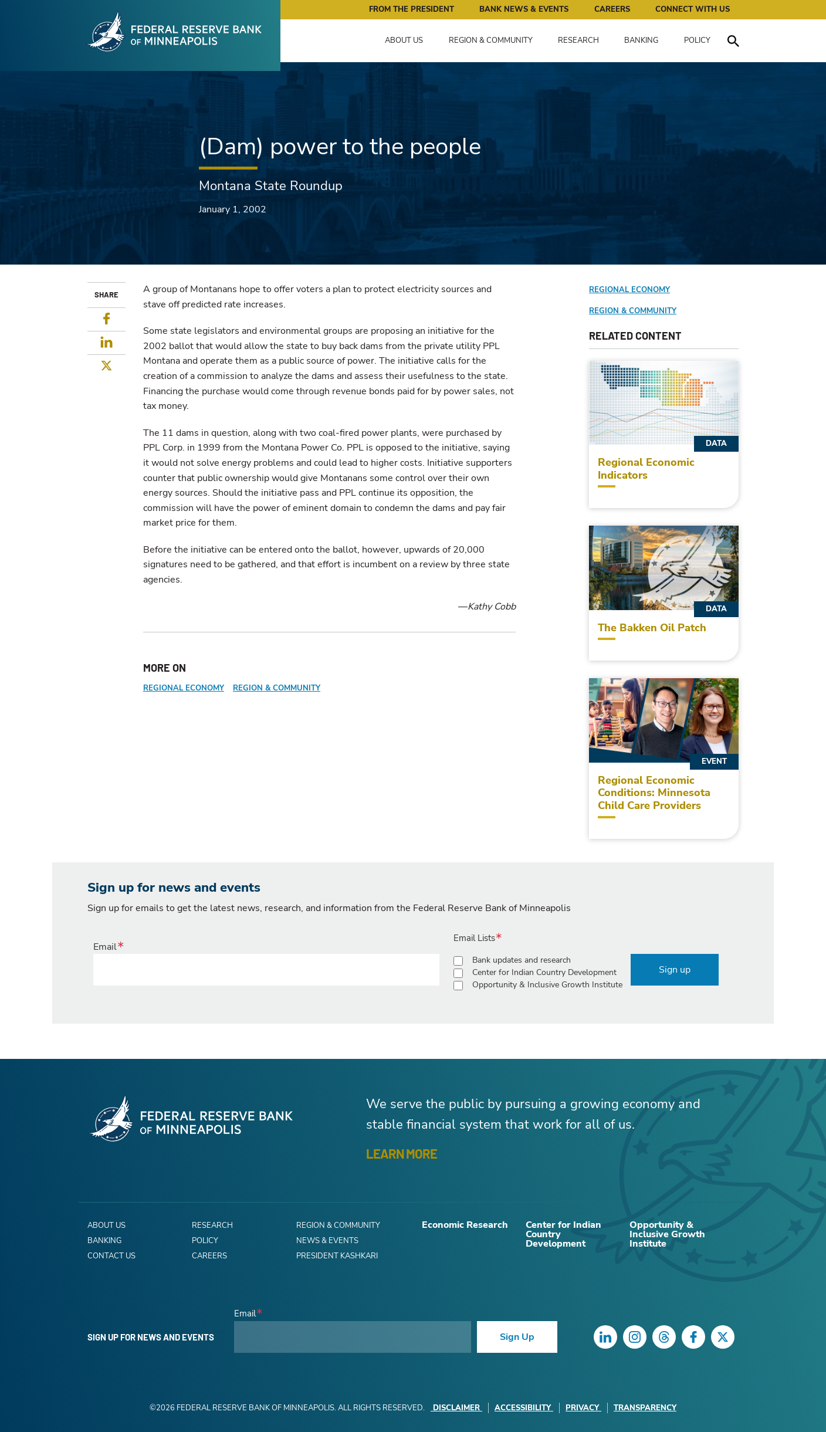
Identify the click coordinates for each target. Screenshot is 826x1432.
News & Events (327, 1240)
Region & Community (491, 40)
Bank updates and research (521, 960)
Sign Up (517, 1337)
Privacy (583, 1408)
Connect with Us (692, 9)
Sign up (674, 969)
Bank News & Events (523, 9)
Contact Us (111, 1256)
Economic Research (465, 1224)
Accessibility (524, 1408)
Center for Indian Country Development (544, 972)
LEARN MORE (401, 1153)
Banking (641, 40)
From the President (411, 9)
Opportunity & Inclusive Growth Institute (547, 984)
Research (578, 40)
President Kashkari (337, 1256)
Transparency (645, 1408)
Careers (612, 9)
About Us (404, 40)
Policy (697, 40)
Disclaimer (456, 1408)
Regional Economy (183, 688)
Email (105, 947)
